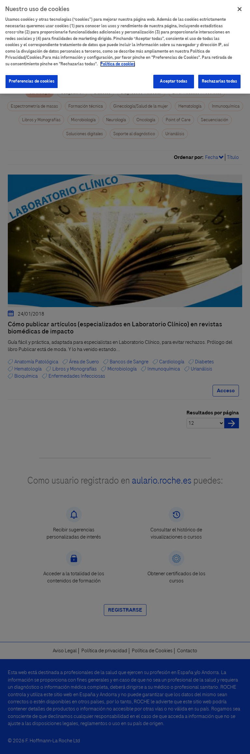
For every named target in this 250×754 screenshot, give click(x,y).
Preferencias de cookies (31, 78)
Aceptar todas (173, 78)
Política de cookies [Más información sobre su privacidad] (117, 60)
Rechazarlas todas (219, 78)
